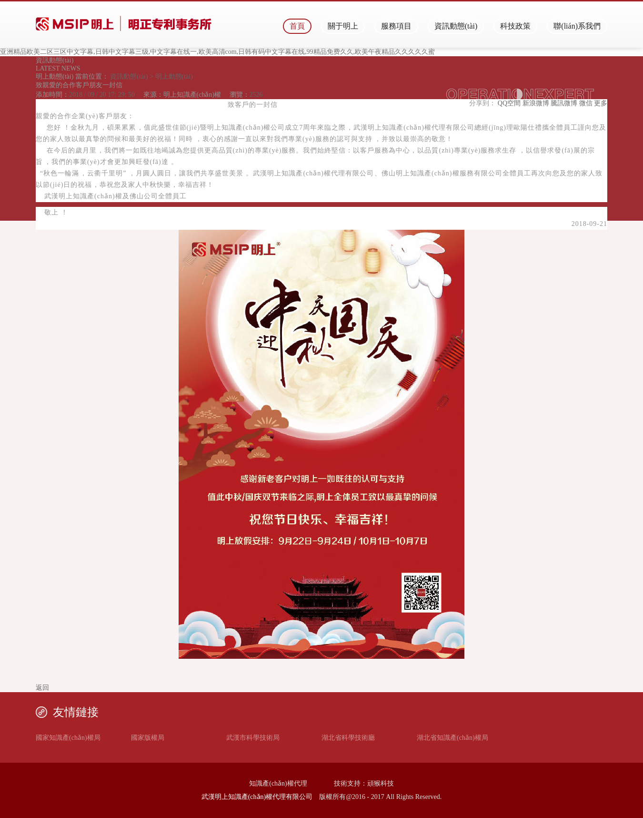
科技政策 (515, 26)
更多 (600, 103)
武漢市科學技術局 (253, 737)
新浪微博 (535, 103)
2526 (256, 94)
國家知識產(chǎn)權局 (68, 737)
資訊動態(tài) (456, 26)
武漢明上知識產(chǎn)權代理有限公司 (257, 796)
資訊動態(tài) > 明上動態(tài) (151, 76)
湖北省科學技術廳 (348, 737)
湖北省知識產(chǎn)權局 (452, 737)
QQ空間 (509, 103)
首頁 (297, 26)
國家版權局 (147, 737)
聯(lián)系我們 (577, 26)
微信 (586, 103)
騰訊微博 (564, 103)
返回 (42, 687)
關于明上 (343, 26)
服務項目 (396, 26)
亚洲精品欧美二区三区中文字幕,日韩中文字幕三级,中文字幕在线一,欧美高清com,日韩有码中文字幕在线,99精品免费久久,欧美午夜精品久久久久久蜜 (217, 51)
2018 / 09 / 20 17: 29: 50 (102, 94)
